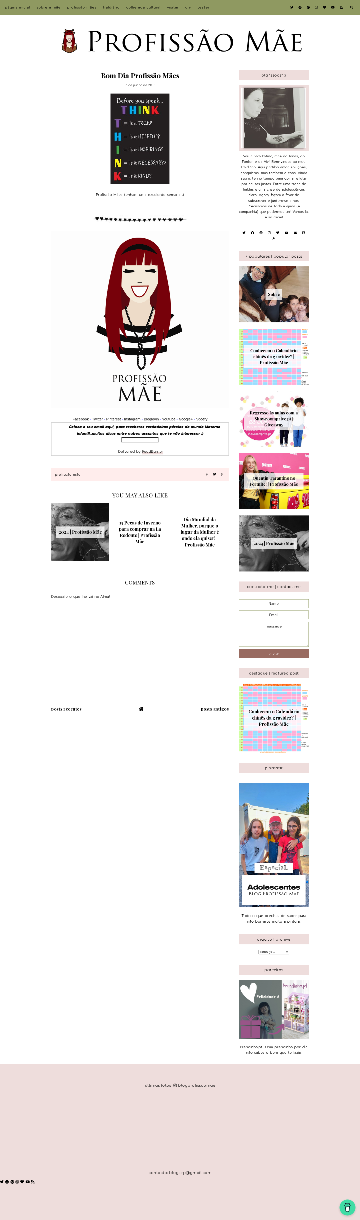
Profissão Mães (81, 7)
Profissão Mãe (68, 474)
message (274, 634)
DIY (188, 7)
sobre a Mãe (48, 7)
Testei (203, 7)
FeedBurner (152, 451)
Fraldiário (111, 7)
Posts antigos (215, 709)
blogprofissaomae (195, 1085)
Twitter (97, 419)
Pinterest (113, 419)
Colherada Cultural (143, 7)
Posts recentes (66, 709)
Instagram (133, 419)
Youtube (169, 419)
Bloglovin (151, 419)
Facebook (80, 419)
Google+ (186, 419)
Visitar (173, 7)
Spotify (202, 419)
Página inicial (17, 7)
